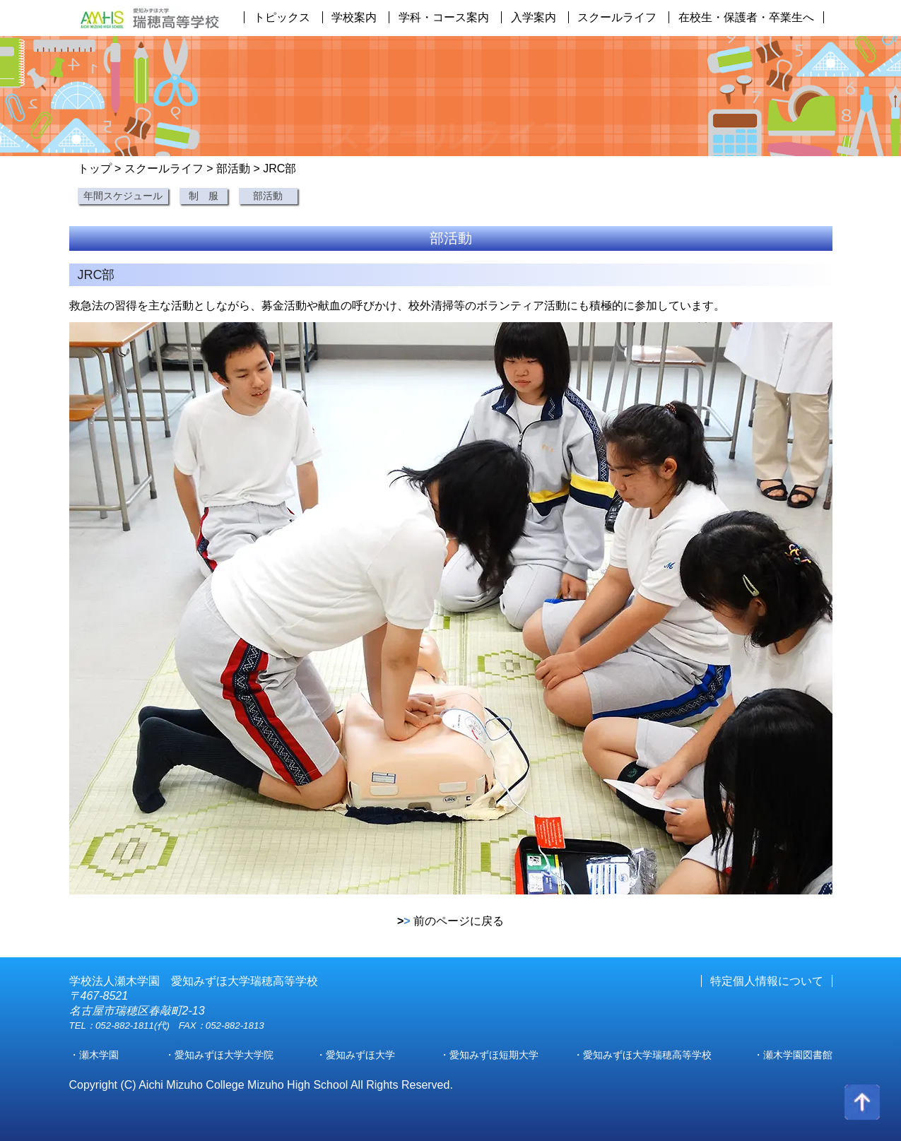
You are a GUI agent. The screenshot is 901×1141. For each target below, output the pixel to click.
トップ (95, 168)
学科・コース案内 (444, 17)
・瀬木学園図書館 (792, 1054)
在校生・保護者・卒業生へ (746, 17)
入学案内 (533, 17)
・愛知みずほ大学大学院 (219, 1054)
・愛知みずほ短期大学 (489, 1054)
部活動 (233, 168)
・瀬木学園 (94, 1054)
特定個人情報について (766, 981)
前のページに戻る (450, 921)
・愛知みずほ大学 (355, 1054)
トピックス (282, 17)
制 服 (203, 195)
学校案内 (354, 17)
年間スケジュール (123, 195)
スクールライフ (616, 17)
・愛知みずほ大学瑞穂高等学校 (642, 1054)
